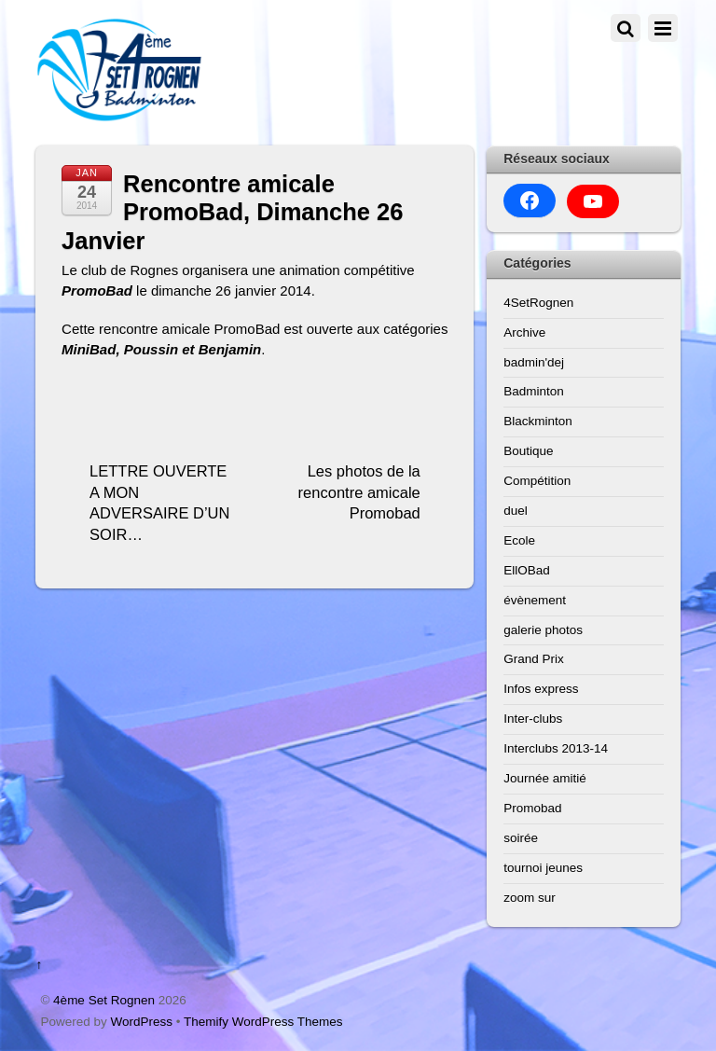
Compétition (537, 481)
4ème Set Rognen (104, 1000)
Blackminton (537, 421)
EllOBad (526, 570)
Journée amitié (544, 778)
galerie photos (543, 630)
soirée (520, 838)
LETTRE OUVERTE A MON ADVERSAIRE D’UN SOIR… (159, 503)
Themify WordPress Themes (263, 1022)
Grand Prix (533, 659)
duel (515, 511)
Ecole (519, 540)
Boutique (528, 451)
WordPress (141, 1022)
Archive (524, 332)
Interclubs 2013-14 (555, 748)
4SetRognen (538, 303)
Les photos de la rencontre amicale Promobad (359, 492)
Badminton (533, 391)
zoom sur (529, 898)
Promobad (532, 808)
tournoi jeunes (543, 868)
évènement (534, 600)
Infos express (540, 689)
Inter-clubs (532, 719)
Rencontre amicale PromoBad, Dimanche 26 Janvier (232, 212)
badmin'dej (533, 362)
